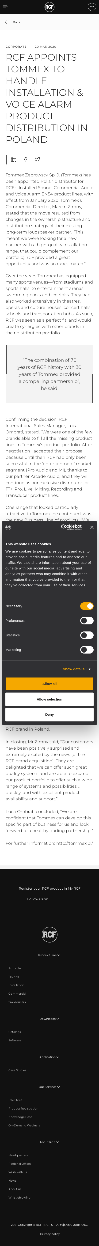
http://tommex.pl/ (74, 843)
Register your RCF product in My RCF (49, 888)
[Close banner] (92, 527)
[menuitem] (14, 968)
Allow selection (49, 699)
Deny (49, 714)
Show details (74, 669)
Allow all (49, 684)
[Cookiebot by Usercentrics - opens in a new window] (62, 527)
